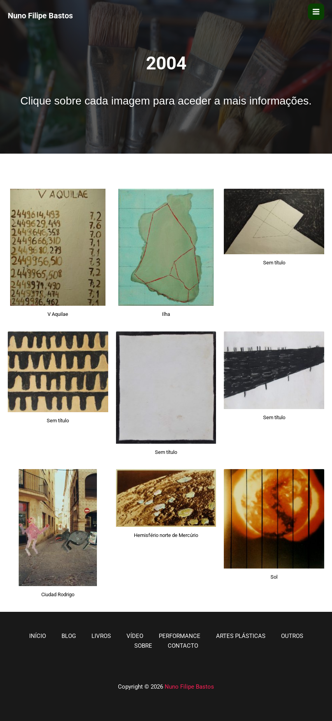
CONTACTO (183, 645)
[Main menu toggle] (316, 12)
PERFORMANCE (179, 636)
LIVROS (101, 636)
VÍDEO (134, 636)
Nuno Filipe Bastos (189, 686)
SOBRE (143, 645)
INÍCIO (37, 636)
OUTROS (292, 636)
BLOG (68, 636)
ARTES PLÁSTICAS (240, 636)
